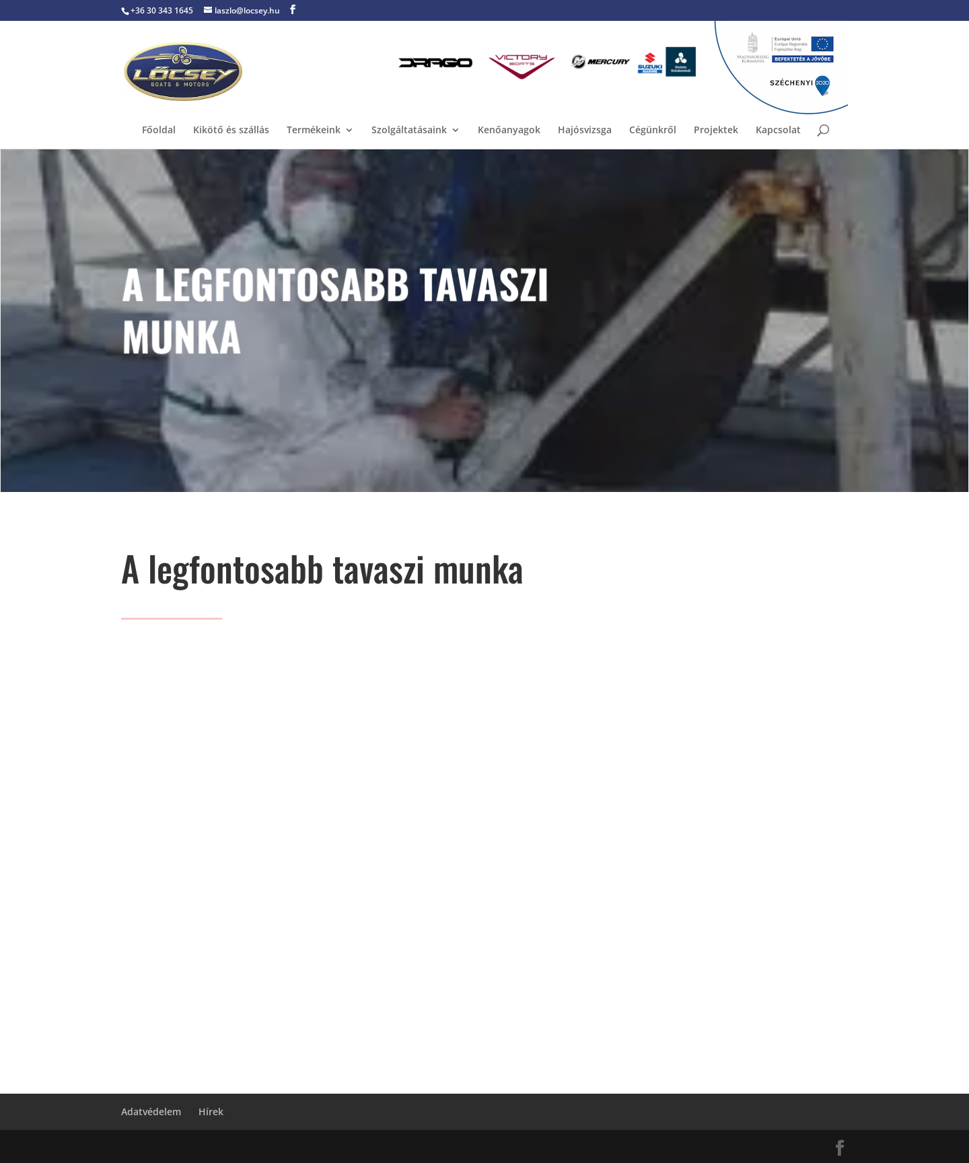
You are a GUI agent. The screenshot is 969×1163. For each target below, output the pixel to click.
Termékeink (313, 130)
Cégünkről (652, 130)
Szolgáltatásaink (409, 130)
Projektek (716, 130)
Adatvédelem (151, 1111)
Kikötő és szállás (231, 130)
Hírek (211, 1111)
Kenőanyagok (509, 130)
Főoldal (159, 130)
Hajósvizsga (585, 130)
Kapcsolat (778, 130)
